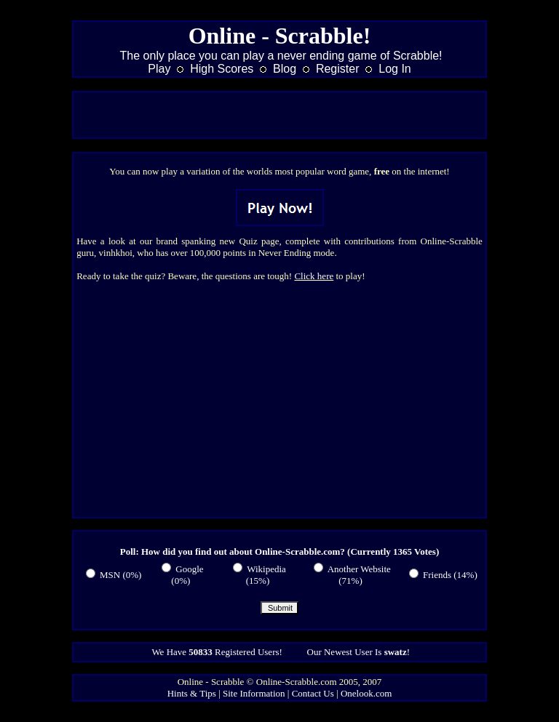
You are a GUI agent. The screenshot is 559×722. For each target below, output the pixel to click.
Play (159, 69)
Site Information (254, 693)
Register (338, 69)
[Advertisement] (279, 115)
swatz (395, 651)
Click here (313, 275)
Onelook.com (366, 693)
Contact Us (313, 693)
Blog (284, 69)
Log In (394, 69)
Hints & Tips (191, 693)
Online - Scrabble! (280, 36)
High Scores (221, 69)
